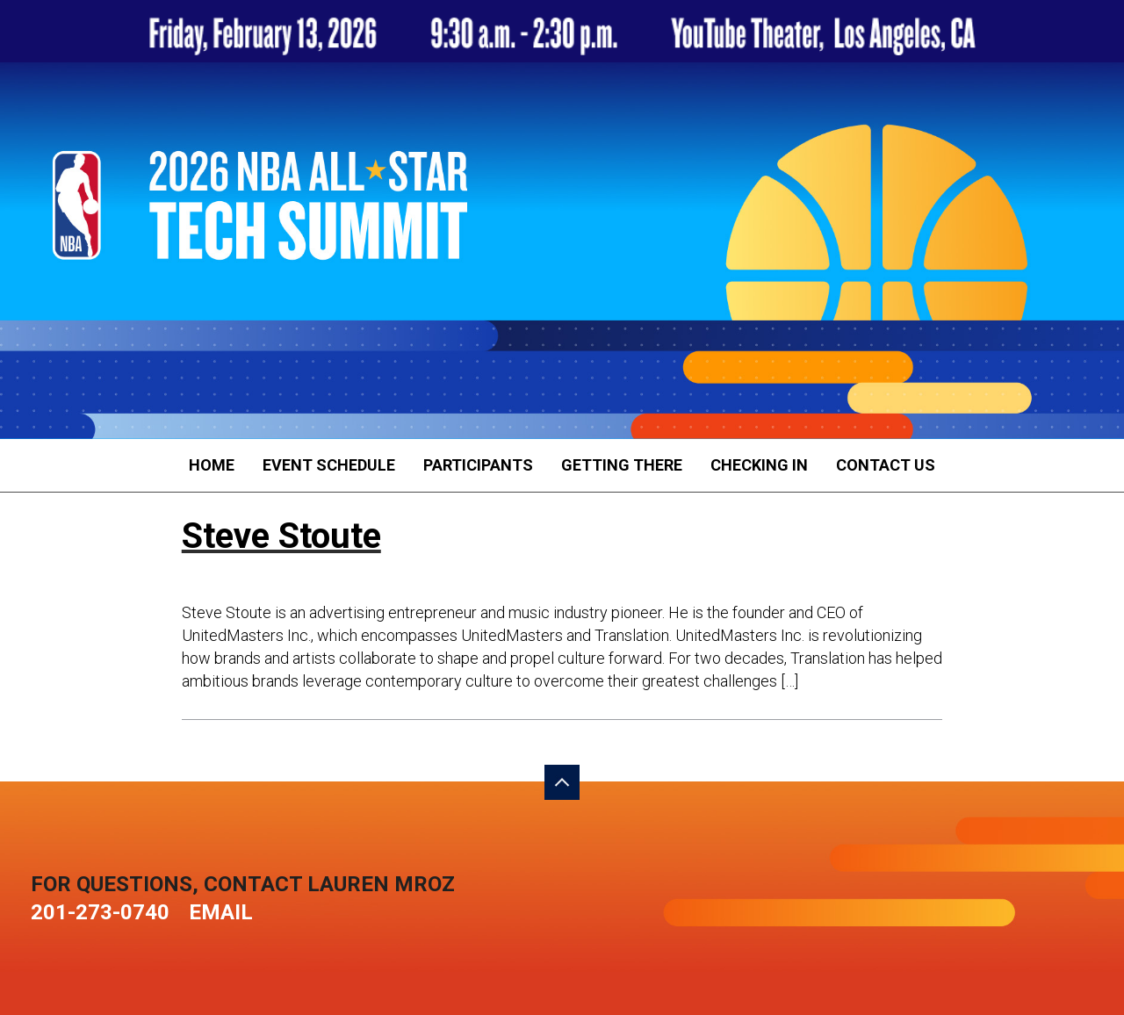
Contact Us (885, 465)
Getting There (621, 465)
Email (221, 912)
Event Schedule (329, 465)
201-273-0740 (100, 912)
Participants (478, 465)
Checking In (759, 465)
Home (211, 465)
